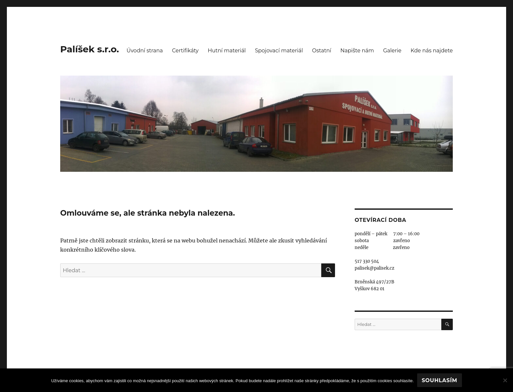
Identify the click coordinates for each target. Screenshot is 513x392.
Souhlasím (439, 380)
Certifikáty (185, 50)
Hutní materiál (227, 50)
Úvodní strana (145, 50)
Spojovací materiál (279, 50)
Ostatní (321, 50)
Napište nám (357, 50)
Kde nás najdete (432, 50)
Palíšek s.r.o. (89, 49)
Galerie (392, 50)
